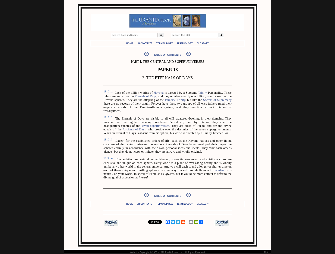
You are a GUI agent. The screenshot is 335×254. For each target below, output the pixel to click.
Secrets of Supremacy (217, 100)
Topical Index (164, 43)
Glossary (203, 43)
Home (129, 43)
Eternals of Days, (146, 96)
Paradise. (219, 170)
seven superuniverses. (156, 125)
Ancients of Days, (135, 129)
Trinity (202, 92)
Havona (159, 92)
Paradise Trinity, (175, 100)
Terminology (184, 43)
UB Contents (144, 43)
